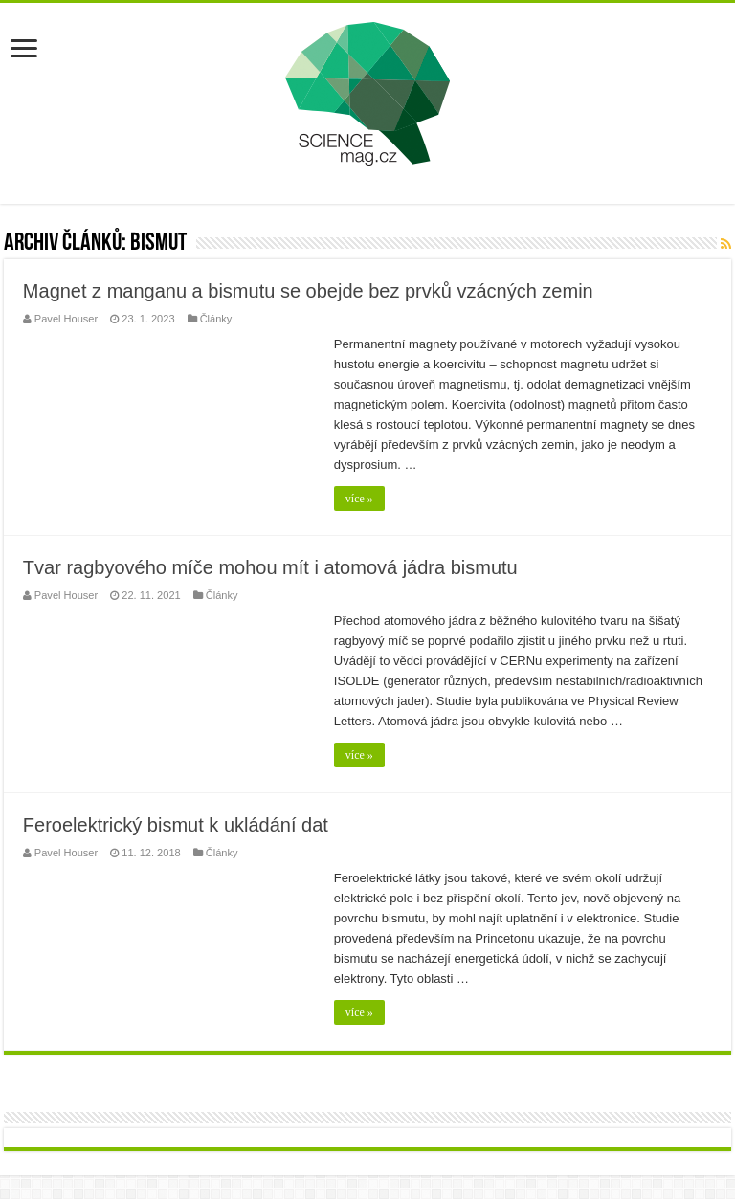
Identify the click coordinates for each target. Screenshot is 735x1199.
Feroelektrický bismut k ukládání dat (175, 824)
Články (216, 318)
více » (359, 498)
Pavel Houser (66, 318)
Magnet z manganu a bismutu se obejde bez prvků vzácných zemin (308, 290)
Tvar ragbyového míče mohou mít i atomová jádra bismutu (270, 567)
